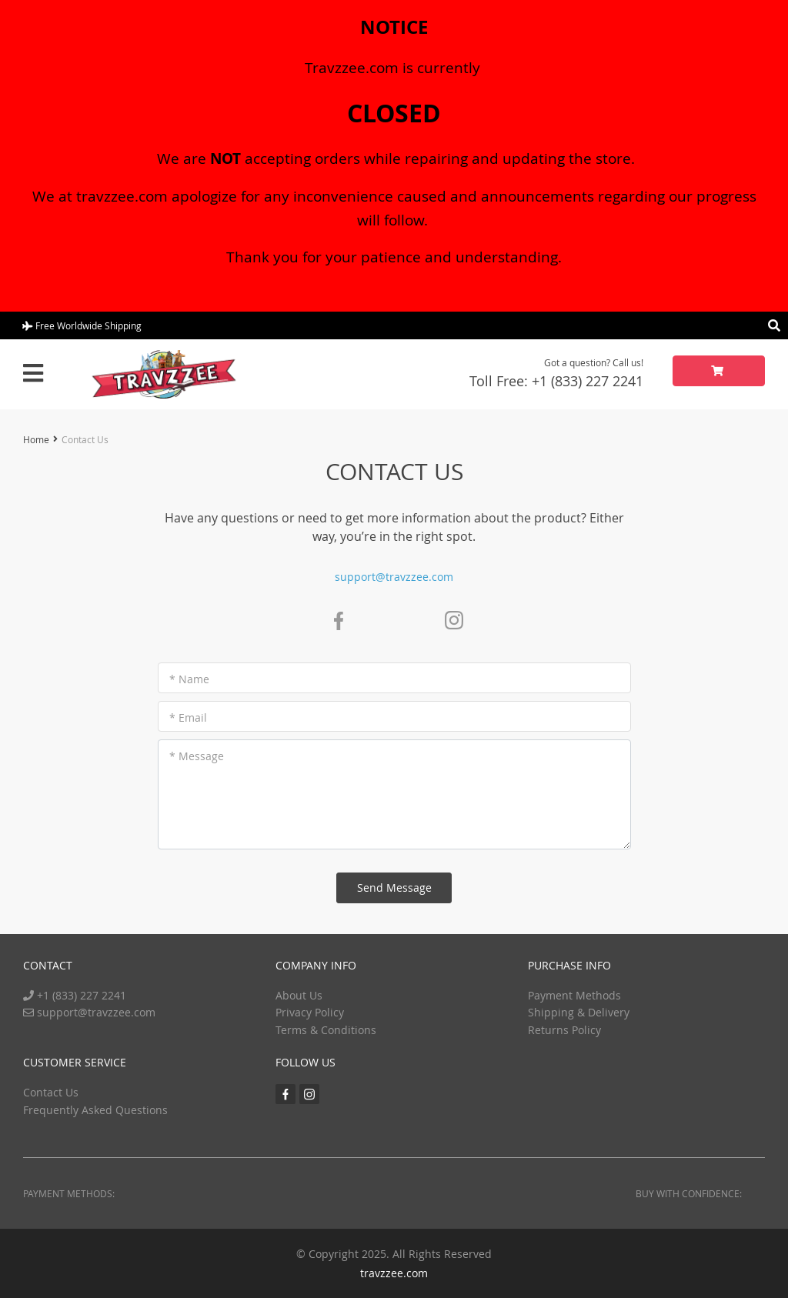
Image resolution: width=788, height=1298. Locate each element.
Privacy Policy (309, 1012)
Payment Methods (574, 995)
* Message (196, 756)
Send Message (394, 887)
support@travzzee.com (394, 576)
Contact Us (50, 1092)
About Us (298, 995)
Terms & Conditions (325, 1030)
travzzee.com (394, 1273)
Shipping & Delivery (578, 1012)
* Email (188, 717)
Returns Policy (564, 1030)
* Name (189, 679)
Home (36, 439)
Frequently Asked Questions (95, 1110)
